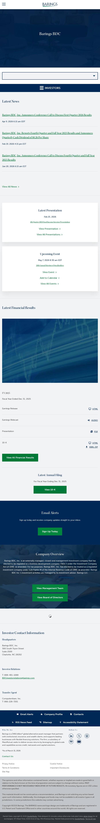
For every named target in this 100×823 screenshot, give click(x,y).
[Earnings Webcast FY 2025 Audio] (50, 420)
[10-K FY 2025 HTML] (50, 443)
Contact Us (7, 756)
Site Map (5, 772)
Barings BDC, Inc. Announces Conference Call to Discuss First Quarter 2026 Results (47, 115)
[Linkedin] (71, 736)
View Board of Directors (50, 597)
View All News (9, 186)
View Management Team (50, 588)
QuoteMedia (32, 816)
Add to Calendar (48, 278)
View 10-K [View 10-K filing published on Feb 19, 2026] (50, 489)
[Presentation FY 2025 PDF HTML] (50, 431)
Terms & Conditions (10, 768)
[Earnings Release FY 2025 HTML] (50, 409)
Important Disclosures (59, 768)
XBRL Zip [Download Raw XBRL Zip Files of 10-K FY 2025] (91, 447)
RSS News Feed (22, 722)
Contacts (77, 714)
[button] (4, 4)
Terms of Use (90, 819)
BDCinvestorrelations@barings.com (18, 678)
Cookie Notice (56, 764)
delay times (88, 816)
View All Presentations (48, 234)
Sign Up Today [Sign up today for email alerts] (50, 531)
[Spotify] (71, 741)
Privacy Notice (8, 764)
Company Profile (52, 714)
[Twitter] (79, 736)
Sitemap (45, 722)
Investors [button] (50, 88)
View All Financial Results (20, 457)
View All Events (49, 283)
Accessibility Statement (73, 722)
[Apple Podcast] (87, 736)
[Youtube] (79, 741)
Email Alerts (25, 714)
